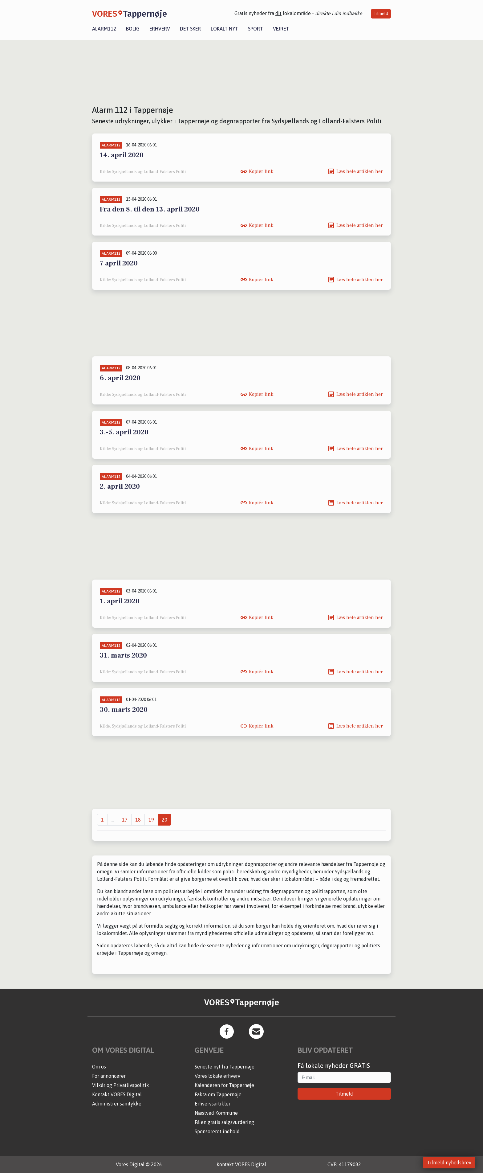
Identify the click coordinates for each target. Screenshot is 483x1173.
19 (151, 819)
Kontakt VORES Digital (117, 1094)
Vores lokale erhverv (217, 1076)
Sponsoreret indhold (217, 1131)
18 (138, 819)
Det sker (190, 28)
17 (125, 819)
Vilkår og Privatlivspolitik (120, 1085)
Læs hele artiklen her (359, 171)
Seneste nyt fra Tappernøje (224, 1066)
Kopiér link (261, 171)
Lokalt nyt (224, 28)
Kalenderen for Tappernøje (224, 1085)
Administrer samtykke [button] (116, 1103)
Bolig (133, 28)
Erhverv (159, 28)
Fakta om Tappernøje (218, 1094)
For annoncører (109, 1076)
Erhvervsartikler (212, 1103)
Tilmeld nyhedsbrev (449, 1162)
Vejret (281, 28)
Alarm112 (104, 28)
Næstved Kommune (216, 1113)
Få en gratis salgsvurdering (224, 1122)
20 (164, 819)
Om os (99, 1066)
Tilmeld (381, 13)
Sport (255, 28)
